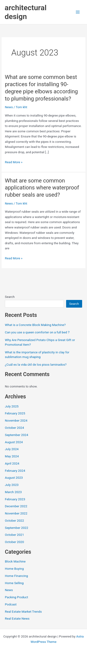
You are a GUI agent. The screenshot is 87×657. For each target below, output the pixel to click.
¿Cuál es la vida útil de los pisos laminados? (36, 364)
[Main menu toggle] (78, 12)
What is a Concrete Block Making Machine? (35, 325)
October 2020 (14, 542)
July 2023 (12, 485)
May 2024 (12, 456)
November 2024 (16, 420)
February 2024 (15, 470)
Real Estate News (17, 618)
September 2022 (16, 528)
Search (10, 297)
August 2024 (14, 442)
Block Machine (15, 561)
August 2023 (14, 477)
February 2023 (15, 499)
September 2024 (16, 435)
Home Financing (16, 576)
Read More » (14, 161)
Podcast (10, 604)
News (9, 107)
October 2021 (14, 535)
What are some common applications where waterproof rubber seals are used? (42, 187)
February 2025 (15, 413)
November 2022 (16, 513)
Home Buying (14, 568)
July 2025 (12, 406)
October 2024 (14, 427)
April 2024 (12, 463)
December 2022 (16, 506)
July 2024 (12, 449)
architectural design (25, 12)
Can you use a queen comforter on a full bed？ (37, 332)
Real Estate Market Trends (23, 611)
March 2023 (13, 492)
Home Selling (14, 583)
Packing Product (16, 597)
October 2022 (14, 520)
